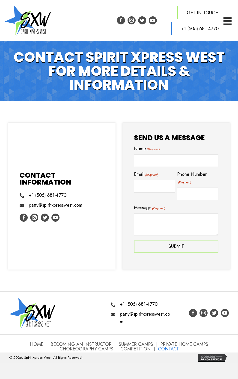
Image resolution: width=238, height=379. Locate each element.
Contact (168, 349)
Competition (135, 349)
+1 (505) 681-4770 (47, 195)
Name (147, 148)
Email (146, 174)
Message (149, 207)
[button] (202, 12)
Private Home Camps (184, 344)
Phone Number (192, 178)
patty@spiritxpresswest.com (55, 205)
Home (36, 344)
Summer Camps (136, 344)
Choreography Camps (86, 349)
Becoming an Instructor (81, 344)
